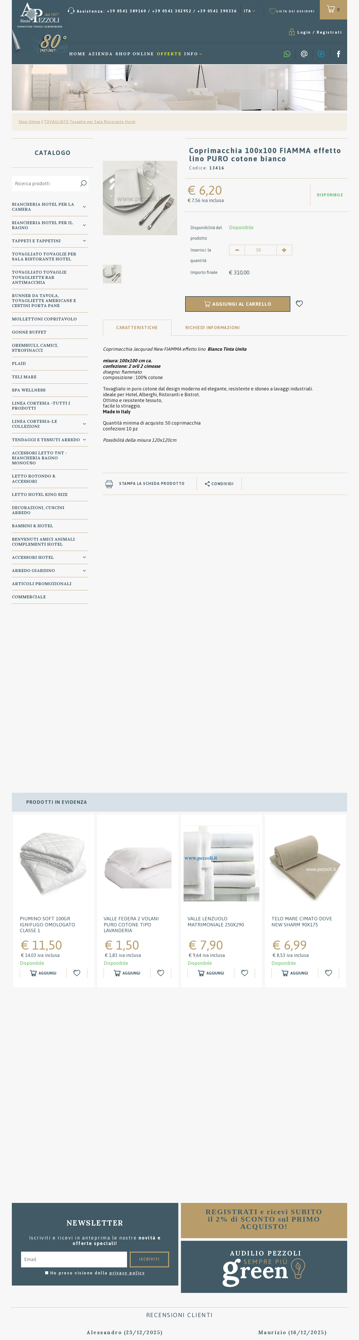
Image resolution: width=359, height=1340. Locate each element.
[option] (140, 198)
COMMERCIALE (29, 597)
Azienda (100, 54)
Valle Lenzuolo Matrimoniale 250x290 (216, 754)
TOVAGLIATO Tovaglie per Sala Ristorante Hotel (90, 122)
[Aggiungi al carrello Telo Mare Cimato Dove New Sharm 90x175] (294, 805)
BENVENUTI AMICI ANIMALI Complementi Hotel (43, 542)
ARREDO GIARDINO (33, 570)
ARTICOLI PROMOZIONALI (42, 583)
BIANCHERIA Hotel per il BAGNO (42, 225)
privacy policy (127, 1105)
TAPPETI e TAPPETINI (36, 241)
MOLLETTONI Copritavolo (44, 319)
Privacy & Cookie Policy (41, 1277)
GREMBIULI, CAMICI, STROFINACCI (35, 348)
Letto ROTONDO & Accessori (33, 479)
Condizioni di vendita (179, 1244)
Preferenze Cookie (94, 1277)
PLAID (19, 363)
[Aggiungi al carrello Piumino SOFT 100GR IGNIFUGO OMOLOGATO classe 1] (43, 805)
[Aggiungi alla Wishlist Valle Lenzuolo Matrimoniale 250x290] (245, 805)
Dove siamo (180, 1260)
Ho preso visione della (97, 1105)
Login (248, 32)
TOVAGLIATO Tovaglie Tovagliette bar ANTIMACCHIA (39, 277)
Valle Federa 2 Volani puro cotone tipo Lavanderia (131, 757)
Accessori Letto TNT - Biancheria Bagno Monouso (39, 458)
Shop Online (134, 54)
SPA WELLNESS (28, 390)
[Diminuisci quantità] (237, 250)
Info (191, 54)
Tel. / (67, 1264)
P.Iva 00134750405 (67, 1282)
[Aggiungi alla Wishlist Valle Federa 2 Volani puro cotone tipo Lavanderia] (161, 805)
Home (77, 54)
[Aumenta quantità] (284, 250)
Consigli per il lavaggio (179, 1252)
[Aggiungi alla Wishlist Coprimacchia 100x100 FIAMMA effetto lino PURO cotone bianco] (299, 304)
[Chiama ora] (152, 11)
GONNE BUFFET (29, 332)
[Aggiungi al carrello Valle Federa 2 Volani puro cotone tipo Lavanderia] (127, 805)
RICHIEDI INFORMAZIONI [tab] (212, 327)
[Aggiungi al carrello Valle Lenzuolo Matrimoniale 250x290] (211, 805)
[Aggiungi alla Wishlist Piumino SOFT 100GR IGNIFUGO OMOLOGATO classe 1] (77, 805)
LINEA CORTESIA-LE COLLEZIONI (34, 424)
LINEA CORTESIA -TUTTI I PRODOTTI (41, 406)
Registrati (273, 32)
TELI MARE (24, 377)
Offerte (169, 54)
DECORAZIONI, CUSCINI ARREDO (38, 510)
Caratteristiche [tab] (137, 327)
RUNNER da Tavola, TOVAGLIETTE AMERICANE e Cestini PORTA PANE (44, 300)
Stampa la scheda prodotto (152, 484)
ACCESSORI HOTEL (33, 557)
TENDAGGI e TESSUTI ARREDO (46, 440)
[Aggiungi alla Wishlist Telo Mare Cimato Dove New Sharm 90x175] (329, 805)
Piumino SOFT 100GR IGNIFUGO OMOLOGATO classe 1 (47, 757)
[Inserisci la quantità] (260, 250)
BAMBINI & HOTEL (32, 526)
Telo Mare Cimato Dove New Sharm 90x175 (301, 754)
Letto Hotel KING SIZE (40, 494)
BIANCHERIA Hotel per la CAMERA (43, 207)
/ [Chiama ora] (292, 1291)
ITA (247, 11)
